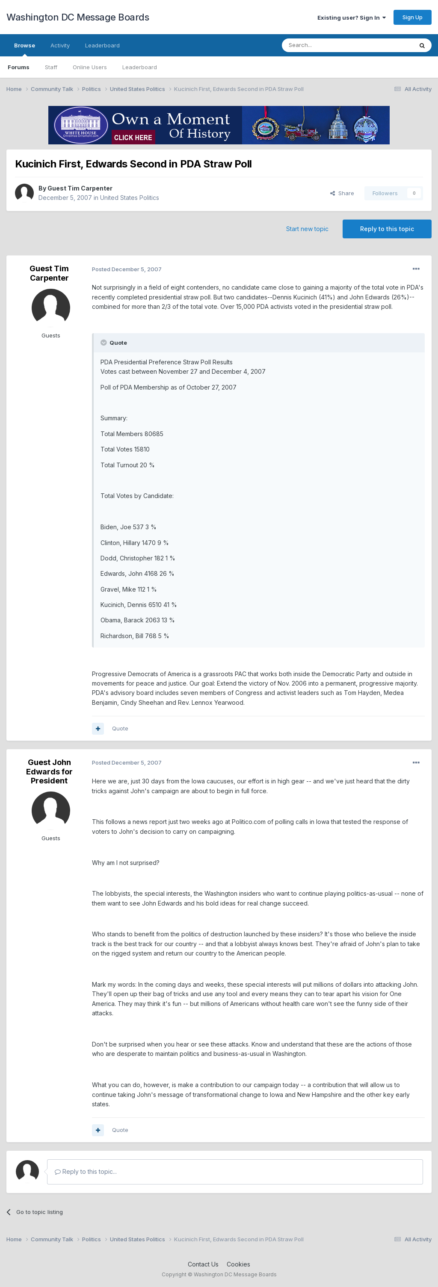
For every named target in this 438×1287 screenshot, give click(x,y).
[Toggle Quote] (104, 342)
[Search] (325, 45)
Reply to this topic (387, 228)
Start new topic (307, 228)
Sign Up (412, 17)
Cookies (238, 1264)
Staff (51, 67)
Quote (120, 728)
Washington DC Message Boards (77, 17)
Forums (19, 67)
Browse (24, 49)
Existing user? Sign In (351, 17)
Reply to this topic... (86, 1171)
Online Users (90, 67)
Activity (60, 45)
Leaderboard (139, 67)
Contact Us (203, 1264)
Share (342, 193)
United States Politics (129, 197)
